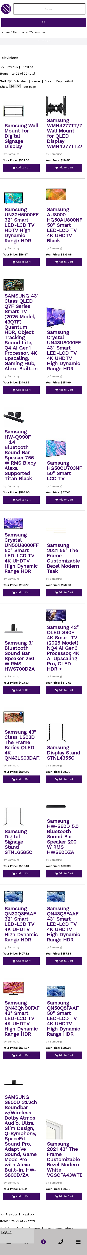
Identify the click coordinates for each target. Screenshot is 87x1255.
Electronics (20, 32)
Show (4, 86)
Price (48, 81)
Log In (6, 1232)
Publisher (20, 81)
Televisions (38, 32)
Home (6, 32)
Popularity (63, 81)
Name (35, 81)
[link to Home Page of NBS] (6, 13)
